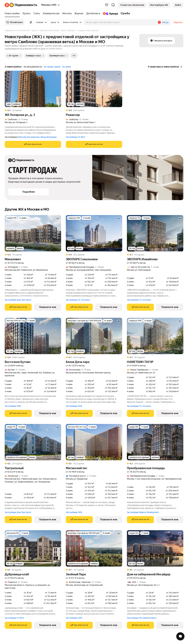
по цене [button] (66, 66)
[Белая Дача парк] (94, 336)
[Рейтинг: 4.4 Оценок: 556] (94, 110)
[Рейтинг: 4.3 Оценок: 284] (155, 463)
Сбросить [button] (178, 22)
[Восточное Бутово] (33, 336)
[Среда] (124, 13)
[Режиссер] (94, 89)
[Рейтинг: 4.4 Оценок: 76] (33, 254)
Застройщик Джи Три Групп (18, 300)
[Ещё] (74, 55)
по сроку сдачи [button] (52, 66)
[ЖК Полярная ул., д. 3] (33, 89)
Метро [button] (165, 22)
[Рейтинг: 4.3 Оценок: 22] (33, 110)
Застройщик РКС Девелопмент (142, 618)
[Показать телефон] (33, 144)
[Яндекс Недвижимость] (23, 5)
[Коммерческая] (51, 13)
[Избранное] (106, 5)
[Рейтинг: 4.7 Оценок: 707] (94, 569)
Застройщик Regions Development (143, 512)
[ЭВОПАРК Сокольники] (94, 233)
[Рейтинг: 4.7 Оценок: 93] (155, 254)
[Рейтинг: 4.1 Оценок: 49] (33, 569)
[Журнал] (79, 13)
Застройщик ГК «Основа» (78, 300)
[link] (178, 5)
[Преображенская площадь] (155, 442)
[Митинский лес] (94, 442)
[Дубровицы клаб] (33, 548)
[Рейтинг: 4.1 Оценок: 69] (155, 569)
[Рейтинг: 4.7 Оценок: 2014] (94, 357)
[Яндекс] (7, 5)
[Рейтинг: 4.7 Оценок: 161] (155, 357)
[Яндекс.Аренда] (110, 13)
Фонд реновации (49, 137)
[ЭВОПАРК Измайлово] (155, 233)
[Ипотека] (67, 13)
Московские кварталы (29, 137)
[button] (113, 5)
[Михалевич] (33, 233)
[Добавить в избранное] (57, 74)
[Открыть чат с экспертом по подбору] (180, 636)
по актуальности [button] (33, 66)
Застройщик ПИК (13, 406)
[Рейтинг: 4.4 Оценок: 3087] (33, 357)
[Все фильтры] (31, 22)
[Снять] (36, 13)
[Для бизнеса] (93, 13)
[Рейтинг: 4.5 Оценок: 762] (94, 463)
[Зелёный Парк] (94, 548)
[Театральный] (33, 442)
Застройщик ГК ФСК (75, 137)
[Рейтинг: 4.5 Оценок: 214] (33, 463)
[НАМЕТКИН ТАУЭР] (155, 336)
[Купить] (26, 13)
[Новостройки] (13, 13)
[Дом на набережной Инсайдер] (155, 548)
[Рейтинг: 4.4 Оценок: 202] (94, 254)
